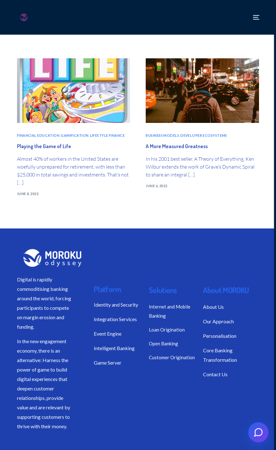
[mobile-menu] (254, 17)
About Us (213, 307)
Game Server (107, 363)
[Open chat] (258, 432)
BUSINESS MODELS (162, 135)
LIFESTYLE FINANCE (107, 135)
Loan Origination (167, 329)
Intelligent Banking (114, 348)
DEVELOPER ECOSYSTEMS (203, 135)
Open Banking (163, 343)
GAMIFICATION (74, 135)
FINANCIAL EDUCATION (38, 135)
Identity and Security (116, 305)
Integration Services (115, 319)
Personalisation (219, 336)
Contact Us (215, 374)
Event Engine (107, 334)
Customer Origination (172, 357)
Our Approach (218, 321)
